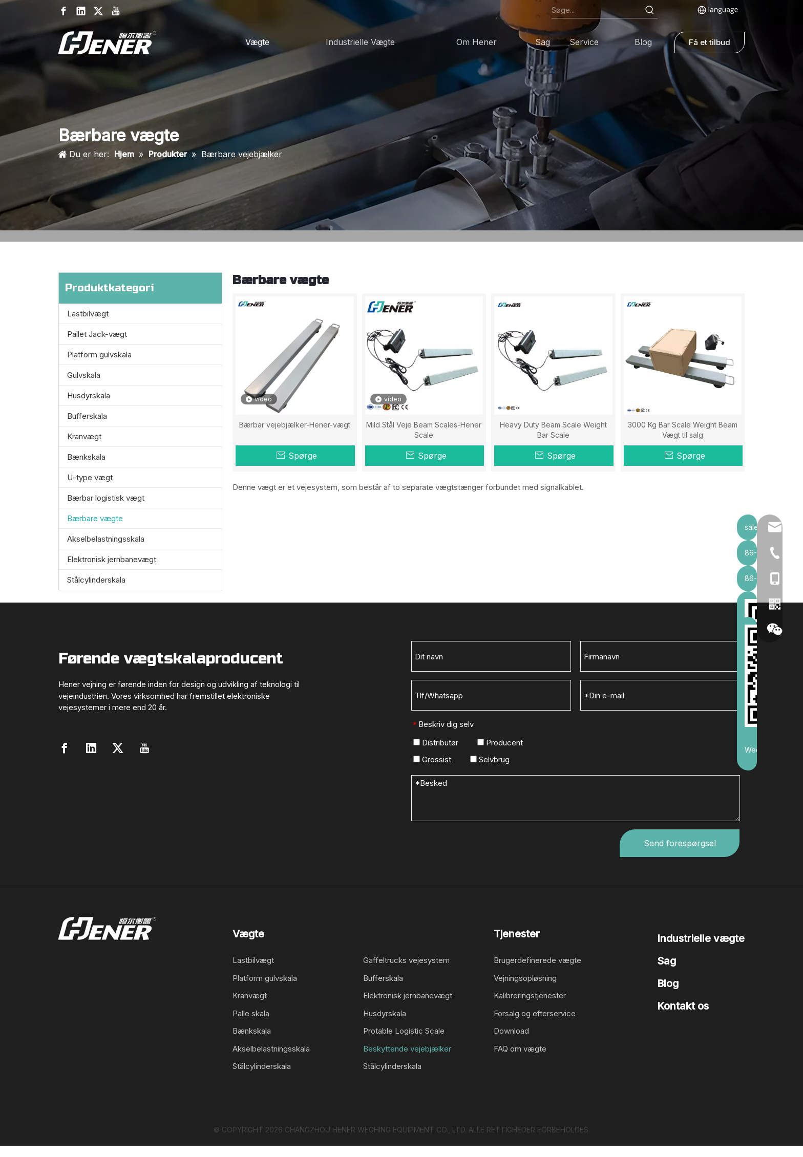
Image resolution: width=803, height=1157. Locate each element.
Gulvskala (83, 375)
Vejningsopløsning (525, 978)
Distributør (435, 742)
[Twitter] (98, 11)
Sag (666, 961)
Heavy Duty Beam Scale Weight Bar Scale (553, 429)
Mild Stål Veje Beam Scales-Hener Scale (423, 429)
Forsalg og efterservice (535, 1013)
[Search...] (597, 10)
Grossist (432, 759)
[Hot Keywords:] (650, 10)
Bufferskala (87, 416)
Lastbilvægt (88, 313)
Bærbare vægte (95, 518)
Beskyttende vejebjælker (407, 1049)
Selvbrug (490, 759)
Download (511, 1031)
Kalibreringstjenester (530, 995)
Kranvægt (84, 436)
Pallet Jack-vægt (97, 334)
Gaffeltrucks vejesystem (406, 960)
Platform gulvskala (99, 354)
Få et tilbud (709, 42)
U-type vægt (90, 477)
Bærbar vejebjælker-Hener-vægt (294, 424)
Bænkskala (86, 457)
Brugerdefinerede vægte (537, 960)
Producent (500, 742)
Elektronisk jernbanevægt (111, 559)
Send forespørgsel (680, 843)
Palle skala (251, 1013)
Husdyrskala (88, 395)
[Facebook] (63, 11)
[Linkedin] (81, 11)
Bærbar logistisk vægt (105, 498)
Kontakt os (683, 1006)
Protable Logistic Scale (404, 1031)
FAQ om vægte (520, 1049)
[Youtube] (116, 11)
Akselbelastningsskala (105, 539)
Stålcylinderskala (96, 580)
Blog (668, 983)
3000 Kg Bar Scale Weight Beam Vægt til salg (682, 429)
